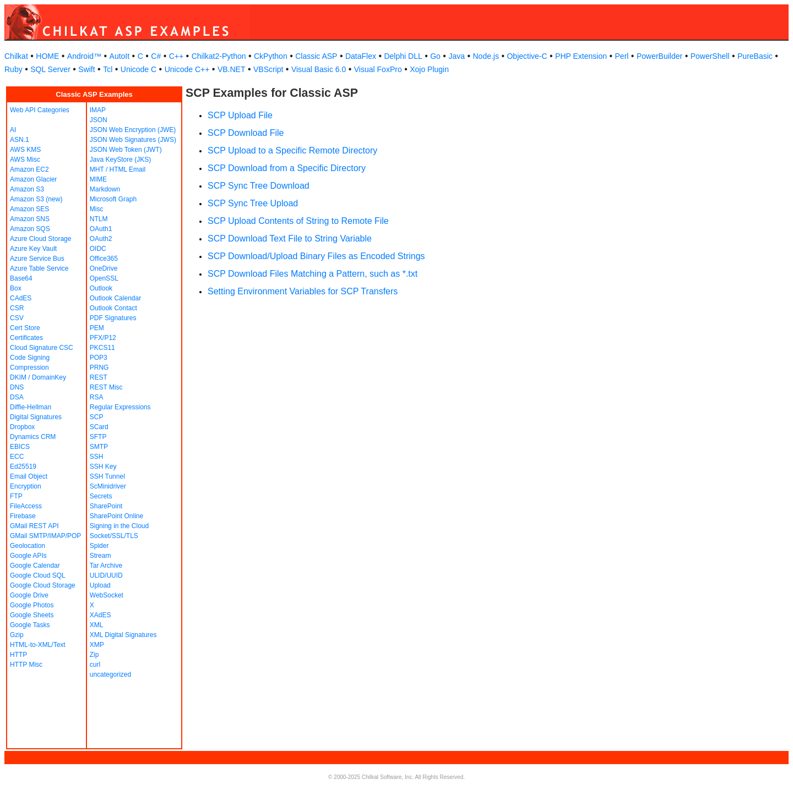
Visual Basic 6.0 (318, 69)
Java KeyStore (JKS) (120, 159)
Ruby (13, 69)
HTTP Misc (26, 664)
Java (456, 56)
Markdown (105, 189)
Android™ (84, 56)
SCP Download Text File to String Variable (290, 238)
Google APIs (28, 555)
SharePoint (106, 506)
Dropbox (22, 427)
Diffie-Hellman (30, 407)
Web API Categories (39, 110)
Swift (86, 69)
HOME (47, 56)
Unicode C (138, 69)
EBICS (20, 447)
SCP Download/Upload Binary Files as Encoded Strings (316, 256)
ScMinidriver (108, 486)
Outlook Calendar (115, 298)
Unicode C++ (187, 69)
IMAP (98, 110)
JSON (98, 120)
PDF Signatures (113, 318)
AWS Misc (25, 159)
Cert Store (25, 328)
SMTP (99, 447)
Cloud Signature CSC (41, 348)
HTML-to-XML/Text (38, 645)
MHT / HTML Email (117, 169)
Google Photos (31, 605)
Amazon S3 (27, 189)
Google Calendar (35, 565)
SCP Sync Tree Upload (253, 203)
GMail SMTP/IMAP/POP (45, 536)
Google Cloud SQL (38, 575)
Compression (29, 367)
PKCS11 (102, 348)
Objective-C (527, 56)
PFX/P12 (103, 338)
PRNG (99, 367)
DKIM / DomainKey (38, 377)
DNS (17, 387)
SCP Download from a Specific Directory (287, 168)
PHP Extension (581, 56)
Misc (97, 209)
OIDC (98, 249)
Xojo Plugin (429, 69)
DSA (17, 397)
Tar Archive (106, 565)
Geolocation (27, 546)
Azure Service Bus (37, 258)
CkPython (270, 56)
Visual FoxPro (378, 69)
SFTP (98, 437)
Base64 (21, 278)
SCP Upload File (240, 115)
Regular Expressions (120, 407)
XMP (97, 645)
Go (435, 56)
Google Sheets (31, 615)
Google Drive (29, 595)
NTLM (99, 219)
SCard (99, 427)
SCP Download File (246, 133)
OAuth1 (101, 229)
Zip (94, 655)
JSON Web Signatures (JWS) (133, 140)
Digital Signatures (36, 417)
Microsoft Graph (113, 199)
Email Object (28, 476)
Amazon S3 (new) (36, 199)
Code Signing (30, 357)
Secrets (101, 496)
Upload (100, 585)
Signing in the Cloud (119, 526)
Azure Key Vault (33, 249)
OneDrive (104, 268)
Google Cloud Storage (42, 585)
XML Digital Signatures (123, 635)
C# (156, 56)
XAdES (100, 615)
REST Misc (106, 387)
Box (15, 288)
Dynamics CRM (33, 437)
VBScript (268, 69)
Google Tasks (30, 625)
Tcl (107, 69)
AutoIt (120, 56)
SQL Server (50, 69)
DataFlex (360, 56)
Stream (100, 555)
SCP (97, 417)
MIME (98, 179)
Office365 (104, 258)
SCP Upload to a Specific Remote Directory (292, 150)
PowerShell (710, 56)
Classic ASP (316, 56)
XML (97, 625)
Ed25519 (23, 466)
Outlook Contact (113, 308)
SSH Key (103, 466)
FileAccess (26, 506)
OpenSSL (104, 278)
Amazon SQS (30, 229)
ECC (17, 456)
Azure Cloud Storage (40, 239)
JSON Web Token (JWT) (126, 149)
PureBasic (755, 56)
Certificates (26, 338)
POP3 (98, 357)
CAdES (20, 298)
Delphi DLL (403, 56)
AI (13, 130)
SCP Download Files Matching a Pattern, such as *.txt (312, 273)
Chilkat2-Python (219, 56)
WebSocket (106, 595)
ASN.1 (19, 140)
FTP (16, 496)
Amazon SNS (30, 219)
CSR (17, 308)
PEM (97, 328)
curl (95, 664)
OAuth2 (101, 239)
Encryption (25, 486)
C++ (176, 56)
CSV (17, 318)
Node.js (486, 56)
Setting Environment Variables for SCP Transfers (303, 291)
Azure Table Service (39, 268)
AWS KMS (25, 149)
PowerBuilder (659, 56)
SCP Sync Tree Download (258, 185)
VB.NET (232, 69)
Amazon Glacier (33, 179)
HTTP (18, 655)
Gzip (17, 635)
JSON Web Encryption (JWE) (133, 130)
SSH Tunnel (107, 476)
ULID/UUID (106, 575)
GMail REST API (34, 526)
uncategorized (110, 674)
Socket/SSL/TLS (114, 536)
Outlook (101, 288)
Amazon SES (29, 209)
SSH (97, 456)
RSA (97, 397)
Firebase (23, 516)
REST (98, 377)
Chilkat (16, 56)
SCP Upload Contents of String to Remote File (298, 221)
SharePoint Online (116, 516)
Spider (99, 546)
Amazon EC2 (29, 169)
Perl (622, 56)
